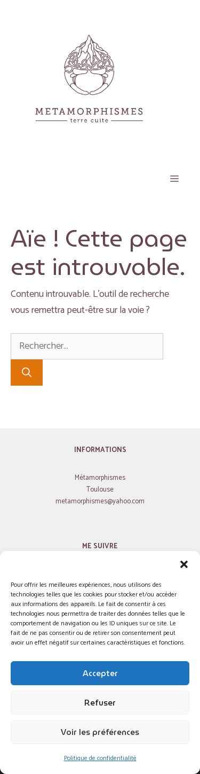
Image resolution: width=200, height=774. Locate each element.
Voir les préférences (100, 732)
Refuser (100, 702)
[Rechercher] (27, 372)
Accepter (100, 673)
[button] (184, 564)
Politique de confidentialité (100, 758)
